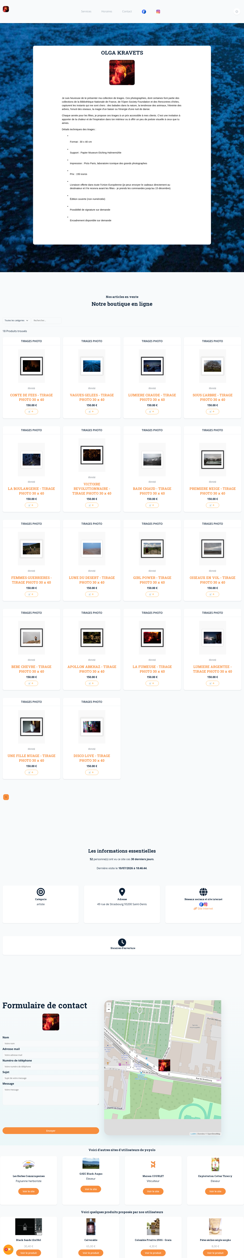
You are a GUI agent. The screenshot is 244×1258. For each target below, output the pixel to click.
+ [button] (109, 1004)
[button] (236, 11)
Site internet (203, 908)
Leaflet (193, 1134)
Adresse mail (11, 1049)
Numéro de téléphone (17, 1060)
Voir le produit (28, 1252)
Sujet (6, 1072)
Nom (6, 1037)
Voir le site (29, 1191)
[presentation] (28, 1115)
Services (86, 11)
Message (8, 1083)
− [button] (109, 1009)
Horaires (106, 11)
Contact (127, 11)
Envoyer (50, 1130)
